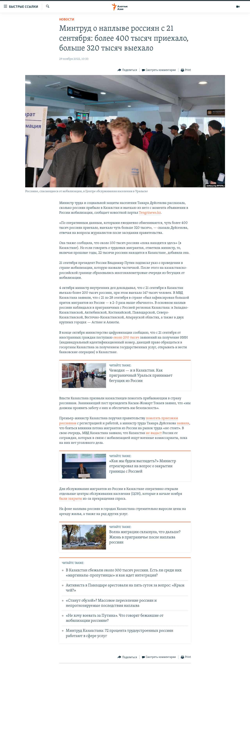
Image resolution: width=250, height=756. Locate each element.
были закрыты (70, 499)
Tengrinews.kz (150, 213)
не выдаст (154, 433)
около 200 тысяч (126, 338)
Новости (66, 19)
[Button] (127, 70)
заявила (183, 423)
